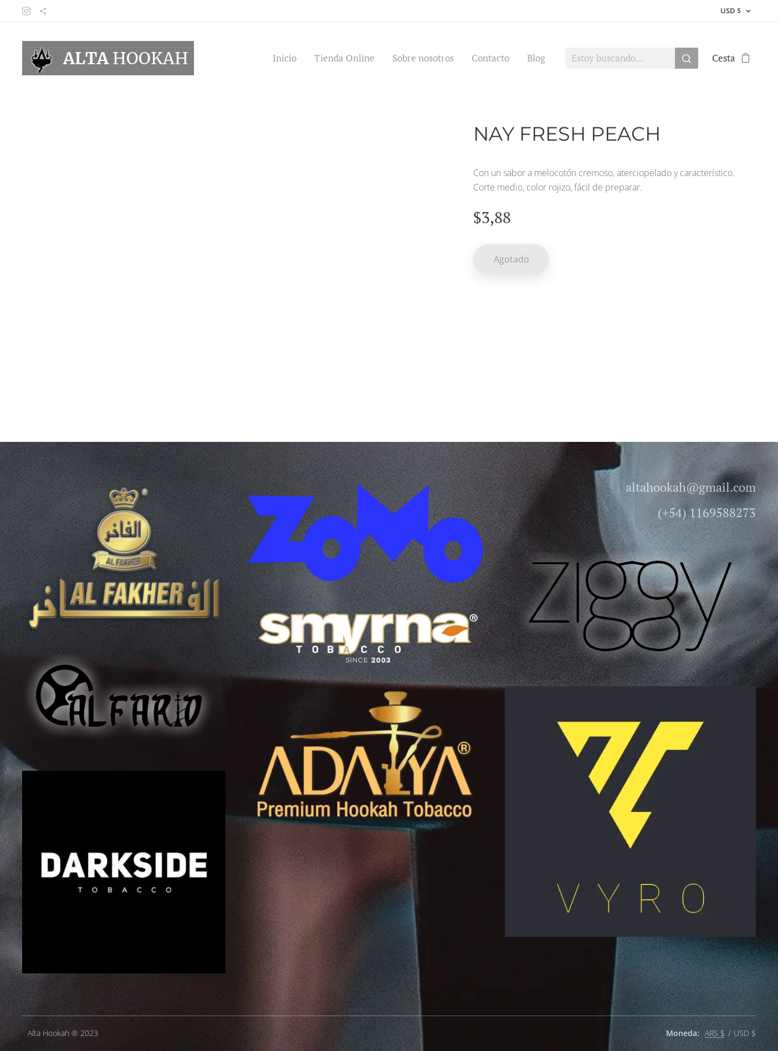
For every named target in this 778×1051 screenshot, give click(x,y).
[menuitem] (287, 58)
